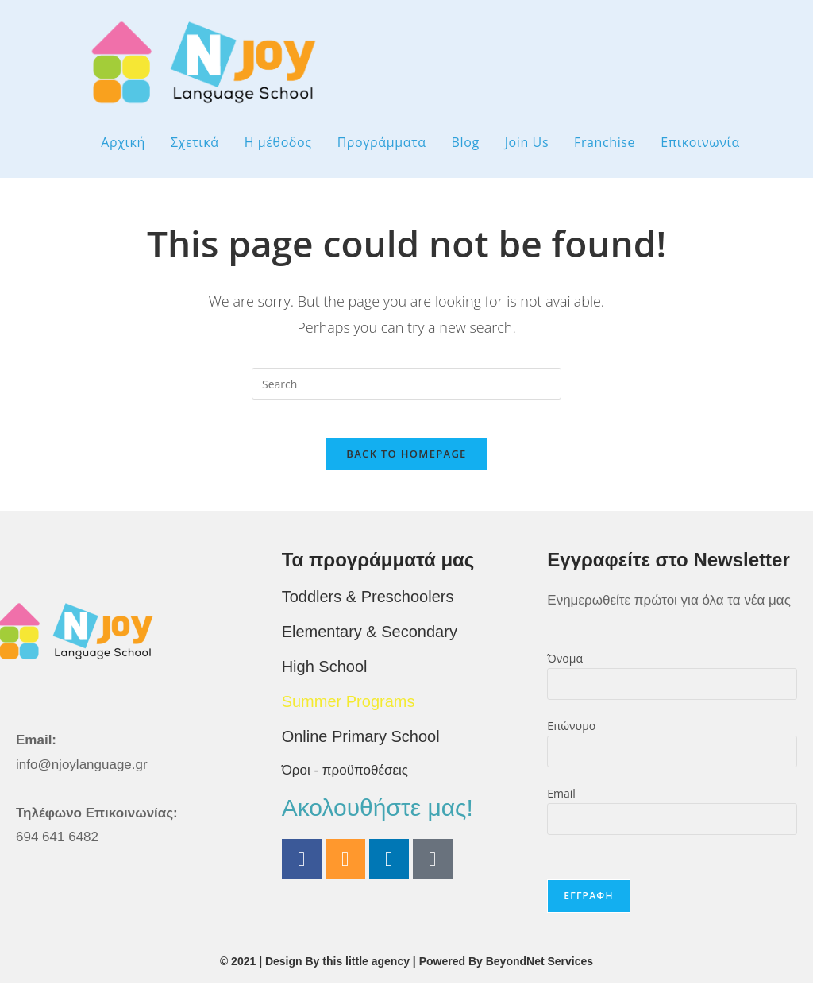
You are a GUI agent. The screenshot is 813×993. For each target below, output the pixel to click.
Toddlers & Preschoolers (368, 607)
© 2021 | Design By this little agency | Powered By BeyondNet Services (406, 971)
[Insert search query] (406, 384)
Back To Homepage (406, 464)
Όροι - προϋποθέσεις (345, 780)
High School (325, 677)
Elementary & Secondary (369, 642)
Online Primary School (361, 746)
